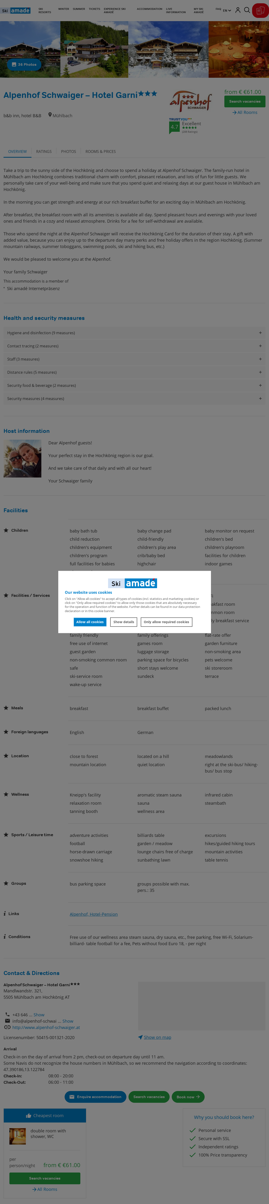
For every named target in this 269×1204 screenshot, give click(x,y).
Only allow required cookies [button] (166, 622)
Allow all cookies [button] (90, 622)
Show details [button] (123, 622)
